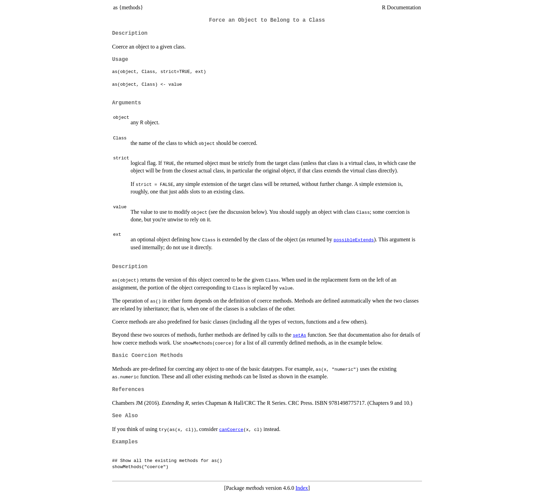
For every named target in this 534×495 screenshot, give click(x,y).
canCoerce (231, 429)
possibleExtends (354, 239)
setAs (299, 335)
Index (301, 488)
